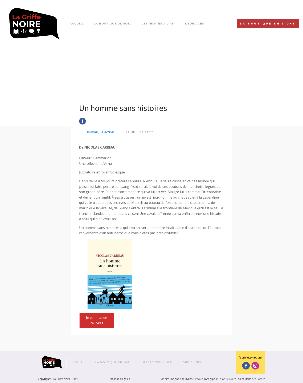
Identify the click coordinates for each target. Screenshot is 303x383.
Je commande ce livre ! (96, 320)
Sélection (107, 132)
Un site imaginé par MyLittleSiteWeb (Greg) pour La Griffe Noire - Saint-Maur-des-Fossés (213, 379)
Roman (92, 132)
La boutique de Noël (113, 23)
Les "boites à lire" (158, 23)
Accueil (77, 23)
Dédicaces (194, 23)
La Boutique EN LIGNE (268, 23)
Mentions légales (120, 379)
